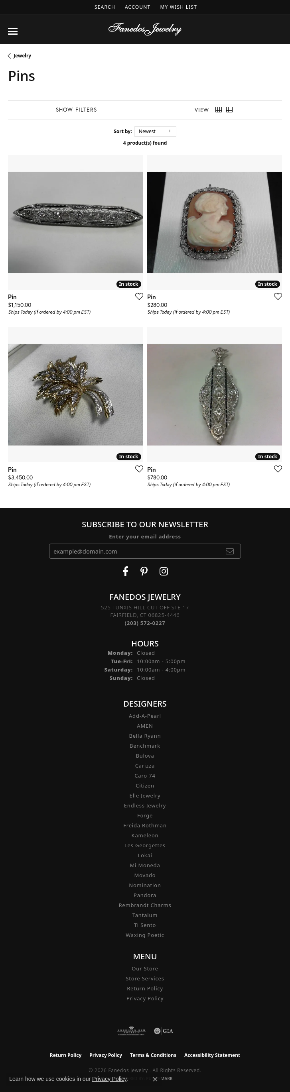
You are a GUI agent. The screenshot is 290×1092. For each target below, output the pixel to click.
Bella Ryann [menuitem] (145, 735)
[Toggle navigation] (13, 31)
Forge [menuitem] (145, 815)
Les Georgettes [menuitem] (145, 845)
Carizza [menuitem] (145, 765)
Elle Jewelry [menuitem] (145, 795)
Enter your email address (145, 536)
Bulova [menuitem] (145, 755)
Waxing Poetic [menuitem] (145, 935)
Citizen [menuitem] (145, 785)
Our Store (145, 968)
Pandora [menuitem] (145, 895)
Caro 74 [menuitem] (144, 775)
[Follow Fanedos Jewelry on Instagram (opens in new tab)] (164, 571)
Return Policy (145, 988)
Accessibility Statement (212, 1055)
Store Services (145, 978)
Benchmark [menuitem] (145, 745)
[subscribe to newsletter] (230, 551)
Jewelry (22, 55)
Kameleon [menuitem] (145, 835)
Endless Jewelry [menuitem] (145, 805)
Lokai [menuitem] (145, 855)
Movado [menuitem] (145, 875)
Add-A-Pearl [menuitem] (145, 715)
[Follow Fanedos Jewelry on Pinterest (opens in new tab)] (144, 571)
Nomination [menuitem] (145, 885)
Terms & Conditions (153, 1055)
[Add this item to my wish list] (136, 296)
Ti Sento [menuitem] (145, 925)
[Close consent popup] (155, 1079)
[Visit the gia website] (163, 1031)
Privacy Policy (145, 998)
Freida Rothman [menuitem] (145, 825)
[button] (104, 7)
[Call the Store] (145, 623)
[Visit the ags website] (131, 1031)
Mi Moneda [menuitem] (145, 865)
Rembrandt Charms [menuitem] (144, 905)
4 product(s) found (145, 142)
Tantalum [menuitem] (145, 915)
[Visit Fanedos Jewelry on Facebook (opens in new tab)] (125, 571)
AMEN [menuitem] (145, 725)
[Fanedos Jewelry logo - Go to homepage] (145, 29)
